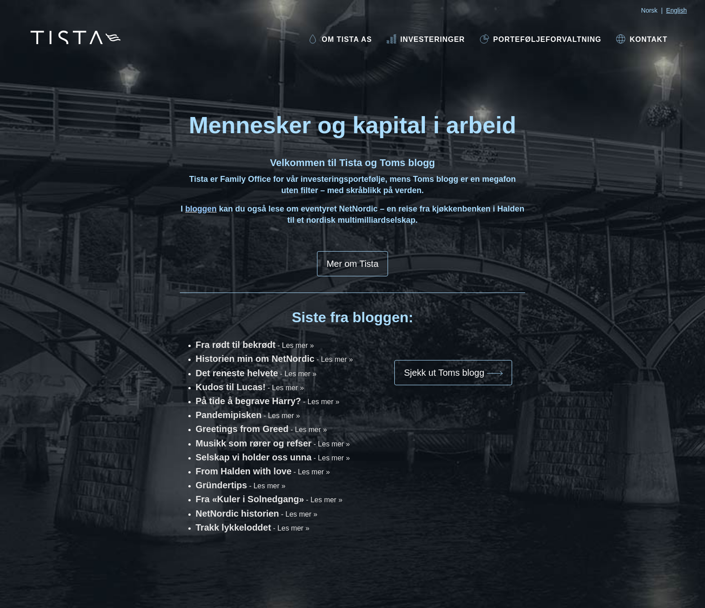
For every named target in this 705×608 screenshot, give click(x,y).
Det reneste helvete (256, 373)
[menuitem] (339, 40)
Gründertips (241, 485)
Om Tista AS (340, 39)
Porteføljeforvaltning (540, 39)
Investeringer (425, 39)
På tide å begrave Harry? (267, 401)
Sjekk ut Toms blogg (453, 373)
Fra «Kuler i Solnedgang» (269, 499)
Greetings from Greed (261, 429)
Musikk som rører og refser (273, 443)
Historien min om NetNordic (274, 359)
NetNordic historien (256, 513)
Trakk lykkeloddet (252, 527)
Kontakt (641, 39)
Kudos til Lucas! (250, 387)
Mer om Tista (352, 264)
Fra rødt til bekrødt (255, 345)
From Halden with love (263, 471)
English (676, 10)
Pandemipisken (248, 415)
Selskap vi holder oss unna (273, 457)
